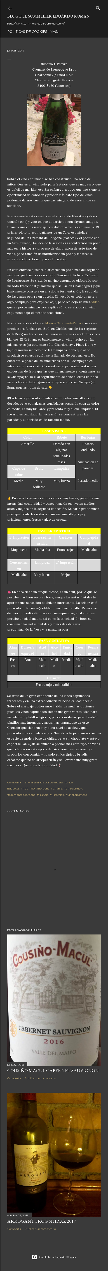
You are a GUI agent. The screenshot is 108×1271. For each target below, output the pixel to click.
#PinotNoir (57, 794)
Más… (54, 32)
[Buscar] (98, 7)
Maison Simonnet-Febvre (64, 323)
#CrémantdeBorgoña (21, 794)
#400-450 (28, 788)
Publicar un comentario (40, 1078)
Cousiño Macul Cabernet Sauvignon (53, 1070)
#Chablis (56, 788)
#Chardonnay (73, 788)
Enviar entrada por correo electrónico (49, 782)
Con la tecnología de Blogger (54, 1257)
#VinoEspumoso (76, 794)
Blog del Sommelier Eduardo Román (48, 16)
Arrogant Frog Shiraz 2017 (41, 1221)
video (96, 302)
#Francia (42, 794)
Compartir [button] (14, 782)
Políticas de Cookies (27, 32)
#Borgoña (42, 788)
